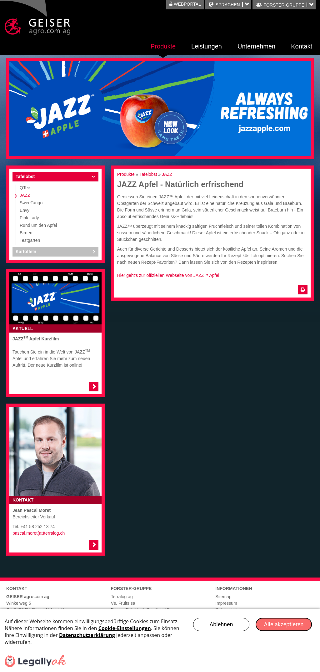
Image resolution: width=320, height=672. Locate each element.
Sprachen (228, 4)
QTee (25, 187)
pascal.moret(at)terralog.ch (38, 533)
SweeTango (31, 202)
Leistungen (206, 46)
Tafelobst (25, 176)
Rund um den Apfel (38, 225)
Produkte (163, 46)
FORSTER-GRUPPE (283, 5)
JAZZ (25, 195)
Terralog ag (122, 596)
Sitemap (223, 596)
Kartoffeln (26, 251)
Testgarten (30, 240)
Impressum (226, 603)
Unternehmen (256, 46)
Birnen (26, 232)
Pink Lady (29, 217)
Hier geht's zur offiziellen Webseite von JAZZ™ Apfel (168, 275)
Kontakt (301, 46)
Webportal (185, 4)
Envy (24, 210)
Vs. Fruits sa (123, 603)
